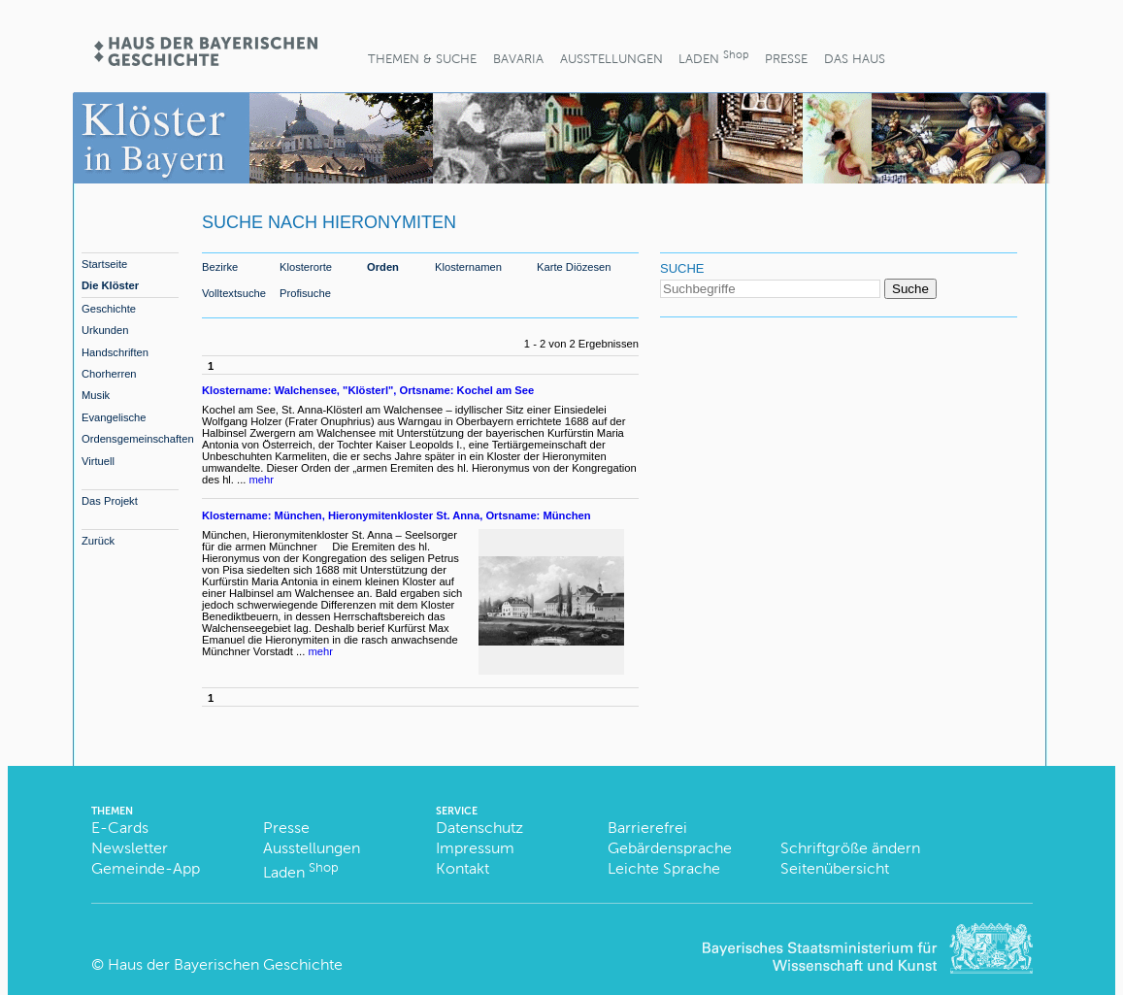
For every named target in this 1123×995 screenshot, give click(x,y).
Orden (383, 267)
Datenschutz (479, 827)
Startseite (104, 264)
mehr (262, 479)
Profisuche (305, 293)
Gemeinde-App (145, 868)
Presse (786, 58)
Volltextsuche (234, 293)
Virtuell (98, 461)
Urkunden (105, 330)
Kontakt (462, 868)
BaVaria (518, 58)
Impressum (475, 848)
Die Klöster (110, 285)
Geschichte (109, 309)
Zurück (98, 541)
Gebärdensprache (670, 848)
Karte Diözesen (574, 267)
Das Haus (854, 58)
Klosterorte (306, 267)
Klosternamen (468, 267)
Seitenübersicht (834, 868)
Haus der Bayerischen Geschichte (225, 964)
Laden (713, 57)
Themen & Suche (422, 58)
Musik (96, 395)
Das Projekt (110, 501)
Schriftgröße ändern (850, 848)
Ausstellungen (611, 58)
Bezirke (220, 267)
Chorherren (109, 374)
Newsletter (129, 848)
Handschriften (115, 352)
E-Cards (120, 827)
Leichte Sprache (664, 868)
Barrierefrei (647, 827)
